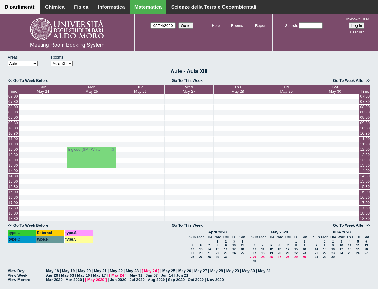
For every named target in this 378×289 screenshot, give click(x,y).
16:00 (13, 192)
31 (254, 261)
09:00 (13, 117)
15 (217, 249)
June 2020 (341, 232)
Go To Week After (349, 80)
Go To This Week (187, 80)
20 (200, 253)
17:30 (13, 208)
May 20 (84, 271)
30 (225, 257)
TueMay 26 (140, 89)
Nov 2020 (215, 279)
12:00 (13, 149)
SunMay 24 (43, 89)
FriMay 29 (286, 89)
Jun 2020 (118, 279)
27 (200, 257)
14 (209, 249)
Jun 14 (167, 275)
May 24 (150, 271)
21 (209, 253)
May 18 (52, 271)
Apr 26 (52, 275)
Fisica (81, 7)
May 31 (264, 271)
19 (192, 253)
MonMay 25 (91, 89)
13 (200, 249)
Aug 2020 (156, 279)
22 (217, 253)
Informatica (111, 7)
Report (261, 25)
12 (192, 249)
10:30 (13, 133)
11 (242, 245)
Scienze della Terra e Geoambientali (213, 7)
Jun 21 (182, 275)
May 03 (67, 275)
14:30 (13, 176)
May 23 (132, 271)
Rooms (237, 25)
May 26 (184, 271)
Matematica (148, 7)
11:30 (13, 144)
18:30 (13, 218)
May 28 (216, 271)
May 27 (200, 271)
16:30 (13, 197)
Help (216, 25)
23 (225, 253)
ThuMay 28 (238, 89)
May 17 (99, 275)
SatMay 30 (335, 89)
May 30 (248, 271)
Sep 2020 (176, 279)
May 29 (232, 271)
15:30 (13, 186)
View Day (16, 271)
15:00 (13, 181)
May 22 (116, 271)
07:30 (13, 101)
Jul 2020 (136, 279)
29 (217, 257)
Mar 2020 (54, 279)
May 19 (68, 271)
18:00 (13, 213)
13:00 (13, 160)
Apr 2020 (74, 279)
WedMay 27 (189, 89)
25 (242, 253)
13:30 (13, 165)
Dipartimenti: (20, 7)
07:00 (13, 96)
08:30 (13, 112)
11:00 (13, 139)
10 (234, 245)
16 (225, 249)
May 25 (168, 271)
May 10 (83, 275)
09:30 (13, 123)
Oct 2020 (196, 279)
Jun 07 (152, 275)
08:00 (13, 107)
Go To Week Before (30, 80)
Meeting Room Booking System (67, 45)
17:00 (13, 202)
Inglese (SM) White (91, 149)
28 (209, 257)
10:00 (13, 128)
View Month (18, 279)
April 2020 (217, 232)
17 (234, 249)
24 (234, 253)
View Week (17, 275)
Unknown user (356, 19)
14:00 (13, 170)
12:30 (13, 154)
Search (291, 25)
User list (357, 32)
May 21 (100, 271)
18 (242, 249)
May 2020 (279, 232)
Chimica (55, 7)
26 (192, 257)
